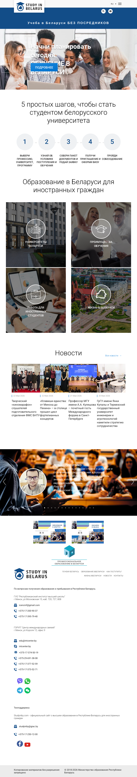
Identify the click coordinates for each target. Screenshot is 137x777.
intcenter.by (25, 646)
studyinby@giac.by (28, 726)
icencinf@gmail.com (29, 605)
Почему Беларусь (70, 572)
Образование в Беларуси (92, 572)
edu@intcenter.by (28, 640)
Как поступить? (114, 572)
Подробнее (44, 67)
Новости (107, 576)
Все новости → (113, 355)
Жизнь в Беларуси (92, 576)
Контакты (118, 576)
